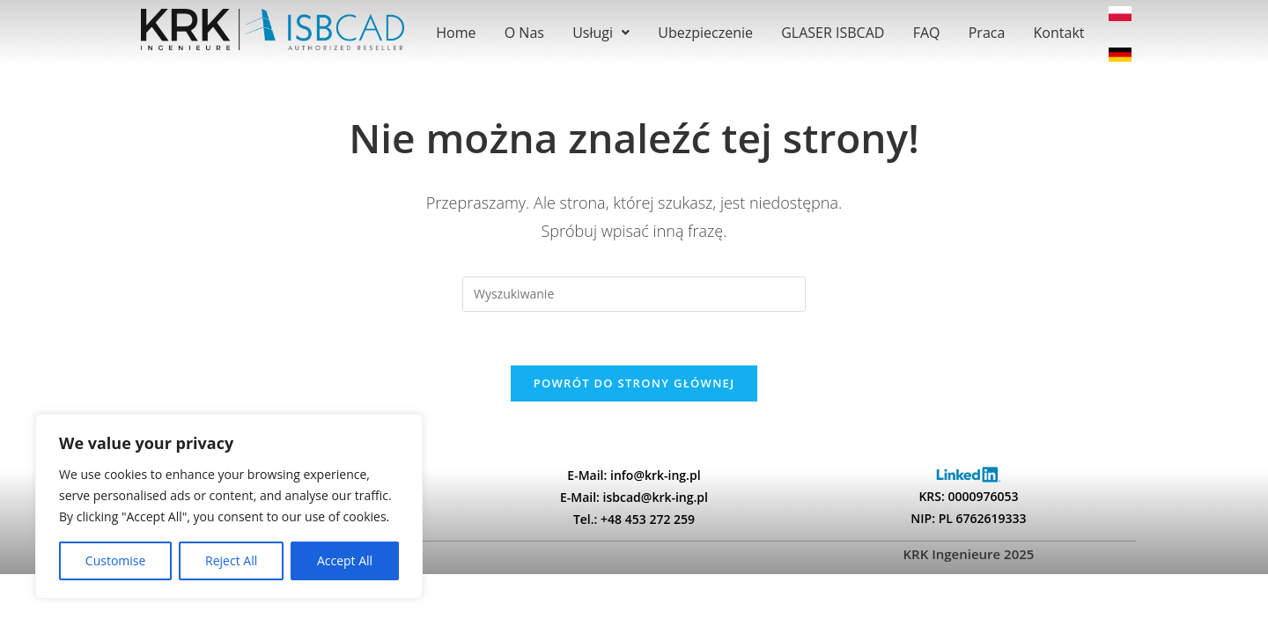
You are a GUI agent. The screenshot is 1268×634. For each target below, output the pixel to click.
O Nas (524, 32)
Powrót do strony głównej (634, 383)
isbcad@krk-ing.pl (655, 497)
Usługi (601, 32)
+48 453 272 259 (648, 519)
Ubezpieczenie (705, 32)
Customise (115, 560)
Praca (987, 32)
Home (456, 32)
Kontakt (1059, 32)
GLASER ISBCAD (832, 32)
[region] (229, 506)
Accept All (344, 560)
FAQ (926, 32)
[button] (601, 32)
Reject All (231, 560)
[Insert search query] (634, 294)
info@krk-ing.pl (655, 475)
